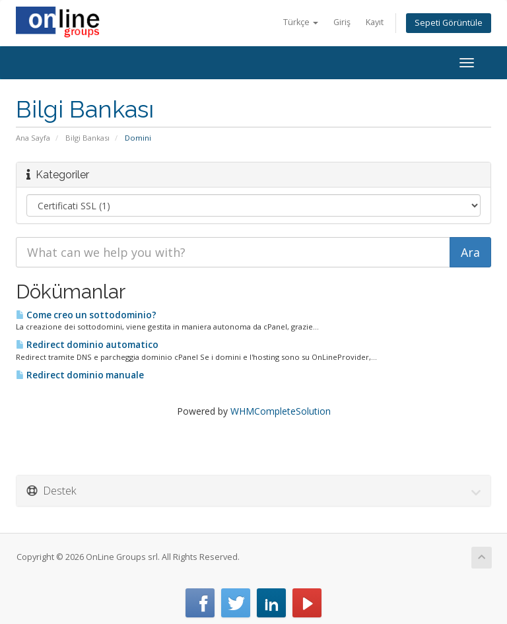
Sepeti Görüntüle (449, 22)
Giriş (342, 22)
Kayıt (375, 22)
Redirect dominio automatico (87, 345)
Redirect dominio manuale (80, 375)
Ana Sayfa (33, 138)
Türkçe (300, 22)
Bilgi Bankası (87, 138)
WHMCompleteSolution (280, 411)
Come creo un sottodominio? (86, 315)
